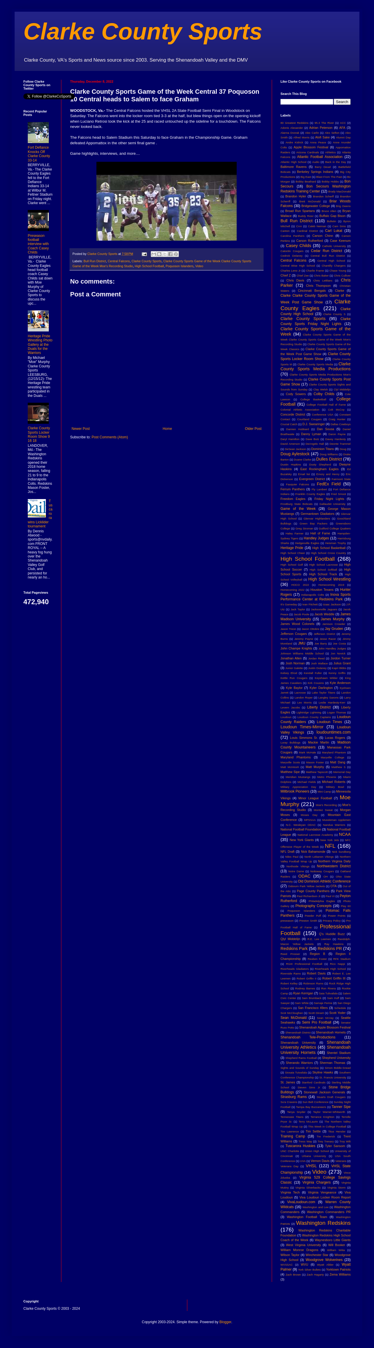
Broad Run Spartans (300, 211)
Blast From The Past (329, 176)
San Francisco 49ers (313, 1008)
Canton (285, 230)
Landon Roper (304, 697)
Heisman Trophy (335, 543)
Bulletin (331, 221)
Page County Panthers (313, 891)
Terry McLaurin (308, 1121)
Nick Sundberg (341, 851)
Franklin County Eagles (310, 494)
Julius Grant (342, 663)
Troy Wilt (345, 1141)
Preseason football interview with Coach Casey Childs (38, 244)
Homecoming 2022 (292, 589)
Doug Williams (329, 454)
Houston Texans (322, 589)
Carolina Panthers (292, 235)
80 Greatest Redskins (294, 122)
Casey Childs (298, 245)
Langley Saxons (328, 697)
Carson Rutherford (309, 240)
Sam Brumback (311, 998)
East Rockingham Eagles (319, 469)
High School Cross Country (328, 553)
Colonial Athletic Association (299, 409)
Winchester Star (317, 1255)
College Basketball (313, 399)
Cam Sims (339, 226)
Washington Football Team (307, 1217)
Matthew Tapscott (317, 772)
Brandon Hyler (295, 196)
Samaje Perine (323, 1003)
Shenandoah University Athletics (315, 1045)
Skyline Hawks (322, 1072)
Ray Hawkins (334, 944)
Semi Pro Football (316, 1022)
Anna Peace (318, 142)
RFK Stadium (342, 958)
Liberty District (319, 707)
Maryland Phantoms (295, 757)
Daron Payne (337, 434)
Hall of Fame (320, 533)
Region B (317, 954)
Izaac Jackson (332, 604)
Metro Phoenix (326, 777)
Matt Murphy (315, 767)
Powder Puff (313, 915)
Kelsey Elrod (288, 673)
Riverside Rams (290, 973)
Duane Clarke (302, 459)
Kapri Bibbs (339, 668)
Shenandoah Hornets (331, 1032)
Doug (343, 449)
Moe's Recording (326, 805)
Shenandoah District (298, 1032)
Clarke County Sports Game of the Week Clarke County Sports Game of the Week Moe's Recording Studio (315, 339)
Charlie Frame (315, 270)
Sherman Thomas (332, 1062)
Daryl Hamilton (289, 439)
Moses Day (309, 815)
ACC (343, 122)
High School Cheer (292, 553)
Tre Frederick (326, 1136)
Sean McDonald (293, 1018)
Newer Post (81, 429)
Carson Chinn (322, 235)
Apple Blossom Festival (311, 147)
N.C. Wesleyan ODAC (301, 824)
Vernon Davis (320, 1161)
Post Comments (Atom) (109, 437)
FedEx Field (328, 484)
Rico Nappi (337, 963)
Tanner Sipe (341, 1107)
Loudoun (285, 717)
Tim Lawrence (289, 1131)
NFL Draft (287, 851)
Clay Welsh (320, 389)
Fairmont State (341, 479)
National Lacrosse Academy (315, 834)
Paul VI (330, 896)
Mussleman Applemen (336, 819)
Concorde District (292, 414)
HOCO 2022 (300, 584)
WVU (304, 1264)
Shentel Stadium (339, 1053)
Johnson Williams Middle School (302, 653)
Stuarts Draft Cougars (331, 1097)
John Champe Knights (296, 648)
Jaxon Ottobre (310, 628)
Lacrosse (300, 692)
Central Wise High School (297, 265)
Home (167, 429)
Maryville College (332, 757)
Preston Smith (308, 920)
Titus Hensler (336, 1131)
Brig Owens (343, 206)
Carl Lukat (333, 231)
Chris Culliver (342, 275)
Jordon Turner (340, 658)
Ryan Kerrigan (303, 993)
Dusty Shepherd (320, 464)
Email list (304, 474)
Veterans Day (289, 1166)
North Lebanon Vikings (319, 856)
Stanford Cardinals (313, 1082)
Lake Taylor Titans (323, 692)
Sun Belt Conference (315, 1102)
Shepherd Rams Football (301, 1057)
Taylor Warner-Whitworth (329, 1112)
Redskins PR (330, 948)
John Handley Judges (332, 648)
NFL (330, 846)
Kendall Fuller (313, 673)
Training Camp (292, 1136)
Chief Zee (303, 275)
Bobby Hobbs (330, 181)
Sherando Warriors (299, 1062)
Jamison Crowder (333, 624)
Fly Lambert (319, 489)
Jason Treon (288, 628)
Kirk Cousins (316, 683)
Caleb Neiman (317, 226)
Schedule (340, 1008)
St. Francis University (332, 1077)
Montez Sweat (323, 810)
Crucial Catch (288, 424)
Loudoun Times (329, 722)
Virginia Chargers (316, 1182)
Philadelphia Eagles (322, 901)
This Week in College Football (327, 1126)
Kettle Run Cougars (293, 678)
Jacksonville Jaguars (324, 609)
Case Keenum (340, 240)
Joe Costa (339, 643)
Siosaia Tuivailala (296, 1072)
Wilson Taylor (289, 1255)
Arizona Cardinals (307, 152)
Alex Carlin (312, 132)
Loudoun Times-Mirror (301, 727)
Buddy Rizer (306, 216)
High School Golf (291, 564)
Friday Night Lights (329, 499)
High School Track (323, 574)
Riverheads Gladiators (294, 968)
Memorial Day (342, 772)
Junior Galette (294, 668)
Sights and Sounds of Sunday (299, 1067)
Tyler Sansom (335, 1146)
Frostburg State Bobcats (296, 503)
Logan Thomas (336, 712)
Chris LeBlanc (323, 280)
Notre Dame (296, 871)
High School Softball (323, 569)
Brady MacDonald (339, 191)
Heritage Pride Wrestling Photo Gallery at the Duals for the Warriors (40, 344)
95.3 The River (324, 122)
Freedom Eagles (292, 499)
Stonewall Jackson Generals (324, 1092)
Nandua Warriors (334, 824)
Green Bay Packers (314, 523)
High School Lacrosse (323, 564)
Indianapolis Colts (312, 594)
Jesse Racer (328, 638)
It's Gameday (288, 604)
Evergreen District (312, 479)
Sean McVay (325, 1017)
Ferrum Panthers (292, 489)
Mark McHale (307, 752)
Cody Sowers (296, 394)
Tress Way (305, 1141)
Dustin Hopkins (290, 464)
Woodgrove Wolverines (324, 1260)
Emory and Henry (328, 474)
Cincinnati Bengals (312, 290)
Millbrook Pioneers (294, 791)
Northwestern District (334, 866)
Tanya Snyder (296, 1112)
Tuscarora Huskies (300, 1146)
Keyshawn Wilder (326, 678)
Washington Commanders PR (329, 1212)
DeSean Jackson (295, 449)
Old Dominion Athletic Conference (324, 881)
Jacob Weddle (324, 614)
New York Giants (302, 840)
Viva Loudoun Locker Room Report (325, 1197)
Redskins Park (294, 948)
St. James (287, 1082)
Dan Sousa (325, 429)
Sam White (302, 1003)
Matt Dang (337, 762)
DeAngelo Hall (315, 443)
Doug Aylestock (295, 453)
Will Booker (336, 1245)
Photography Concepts (313, 906)
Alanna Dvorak (289, 132)
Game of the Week (298, 509)
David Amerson (290, 443)
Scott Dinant (316, 1013)
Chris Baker (321, 275)
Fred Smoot (338, 494)
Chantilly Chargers (334, 265)
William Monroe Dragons (299, 1250)
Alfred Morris (301, 137)
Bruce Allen (329, 211)
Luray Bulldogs (290, 742)
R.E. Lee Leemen (319, 939)
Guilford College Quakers (335, 528)
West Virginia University (303, 1245)
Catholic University (334, 246)
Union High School (317, 1151)
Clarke (339, 290)
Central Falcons (119, 261)
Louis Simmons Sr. (304, 737)
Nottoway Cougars (322, 871)
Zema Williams (340, 1274)
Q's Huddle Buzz (332, 934)
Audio (315, 162)
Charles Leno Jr (290, 270)
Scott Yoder (337, 1013)
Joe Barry (320, 643)
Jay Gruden (334, 629)
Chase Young (337, 270)
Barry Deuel (323, 166)
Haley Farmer (295, 533)
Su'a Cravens (288, 1102)
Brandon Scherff (323, 196)
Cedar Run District (326, 251)
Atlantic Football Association (320, 157)
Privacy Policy (332, 920)
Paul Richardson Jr (309, 896)
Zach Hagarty (315, 1274)
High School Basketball (329, 548)
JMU (301, 643)
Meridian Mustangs (298, 777)
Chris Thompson (318, 285)
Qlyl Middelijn (290, 939)
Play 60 (346, 906)
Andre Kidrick (294, 142)
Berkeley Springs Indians (315, 171)
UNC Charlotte (289, 1151)
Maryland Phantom (334, 752)
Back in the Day (335, 162)
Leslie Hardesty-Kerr (332, 702)
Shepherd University (336, 1057)
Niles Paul (291, 856)
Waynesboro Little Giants (333, 1240)
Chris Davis (295, 280)
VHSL (311, 1165)
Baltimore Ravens (293, 166)
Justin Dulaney (317, 668)
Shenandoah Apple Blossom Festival (325, 1027)
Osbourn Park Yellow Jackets (306, 886)
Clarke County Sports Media (315, 364)
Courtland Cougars (309, 419)
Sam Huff (333, 998)
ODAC (304, 876)
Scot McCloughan (291, 1013)
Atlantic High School (293, 162)
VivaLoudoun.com (301, 1202)
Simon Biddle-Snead (338, 1067)
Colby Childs (324, 394)
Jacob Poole (301, 614)
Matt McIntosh (289, 767)
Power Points (336, 915)
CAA (299, 226)
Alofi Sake (322, 137)
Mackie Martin (318, 742)
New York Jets (329, 840)
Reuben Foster (317, 958)
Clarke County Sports (142, 31)
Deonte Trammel (340, 443)
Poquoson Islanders (179, 266)
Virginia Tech (290, 1192)
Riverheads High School (330, 968)
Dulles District (329, 459)
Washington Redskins (323, 1223)
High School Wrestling (329, 579)
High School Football (149, 266)
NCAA (345, 834)
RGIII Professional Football (304, 963)
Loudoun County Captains (314, 717)
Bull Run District (95, 261)
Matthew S (338, 767)
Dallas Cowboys (340, 424)
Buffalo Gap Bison (332, 216)
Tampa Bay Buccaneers (311, 1107)
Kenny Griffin (336, 673)
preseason (287, 920)
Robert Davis (316, 973)
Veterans (341, 1161)
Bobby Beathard (306, 181)
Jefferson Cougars (293, 633)
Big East (305, 176)
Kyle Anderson (340, 683)
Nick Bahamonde (313, 851)
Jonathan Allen (291, 658)
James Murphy (332, 619)
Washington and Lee (315, 1207)
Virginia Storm (336, 1187)
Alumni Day (343, 137)
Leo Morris (304, 702)
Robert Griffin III (333, 978)
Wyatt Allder (325, 1264)
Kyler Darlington (321, 687)
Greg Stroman (304, 528)
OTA (333, 886)
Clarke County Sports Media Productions (315, 366)
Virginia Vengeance (322, 1192)
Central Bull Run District (328, 255)
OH (325, 876)
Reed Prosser (290, 954)
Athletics (330, 152)
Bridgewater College (315, 206)
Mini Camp (324, 791)
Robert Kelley (289, 983)
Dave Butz (312, 439)
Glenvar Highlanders (317, 518)
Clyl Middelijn (342, 389)
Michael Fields (306, 782)
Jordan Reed (316, 658)
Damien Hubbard (297, 429)
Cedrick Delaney (291, 255)
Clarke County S (334, 314)
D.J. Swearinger (313, 424)
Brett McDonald (310, 201)
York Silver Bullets (309, 1269)
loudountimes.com (333, 732)
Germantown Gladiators (317, 513)
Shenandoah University (298, 1042)
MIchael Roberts (333, 782)
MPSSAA (310, 819)
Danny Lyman (311, 434)
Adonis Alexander (291, 127)
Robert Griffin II (306, 978)
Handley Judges (316, 538)
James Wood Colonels (297, 624)
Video (199, 266)
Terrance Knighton (323, 1116)
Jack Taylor (298, 609)
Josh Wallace (319, 663)
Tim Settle (313, 1131)
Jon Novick (338, 653)
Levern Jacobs (290, 707)
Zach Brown (293, 1274)
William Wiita (336, 1250)
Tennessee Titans (291, 1116)
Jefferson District (324, 633)
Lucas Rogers (335, 737)
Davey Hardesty (335, 439)
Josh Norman (294, 663)
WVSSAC (286, 1264)
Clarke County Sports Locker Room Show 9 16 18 (39, 434)
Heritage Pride (291, 548)
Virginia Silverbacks (308, 1187)
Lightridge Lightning (309, 712)
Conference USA (322, 414)
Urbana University (314, 1156)
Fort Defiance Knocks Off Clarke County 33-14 (39, 153)
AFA (342, 127)
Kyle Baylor (294, 687)
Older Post (253, 429)
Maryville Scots (290, 762)
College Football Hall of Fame (326, 404)
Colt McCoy (336, 409)
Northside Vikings (297, 866)
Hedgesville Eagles (307, 543)
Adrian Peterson (321, 127)
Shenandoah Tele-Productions (307, 1037)
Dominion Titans (322, 449)
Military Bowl (335, 786)
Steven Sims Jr (309, 1087)
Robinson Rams (313, 983)
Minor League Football (315, 798)
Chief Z (285, 275)
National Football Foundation (300, 829)
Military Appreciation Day (298, 786)
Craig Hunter (336, 419)
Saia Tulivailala (328, 993)
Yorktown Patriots (338, 1269)
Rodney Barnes (305, 988)
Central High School (331, 260)
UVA (303, 1161)
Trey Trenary (326, 1141)
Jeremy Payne (303, 638)
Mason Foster (315, 762)
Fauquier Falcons (297, 484)
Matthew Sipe (290, 772)
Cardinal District (307, 230)
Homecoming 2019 (331, 584)
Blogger (225, 1322)
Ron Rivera (328, 988)
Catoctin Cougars (291, 251)
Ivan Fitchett (310, 604)
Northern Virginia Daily (334, 861)
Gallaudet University (332, 503)
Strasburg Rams (293, 1097)
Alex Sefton (332, 132)
